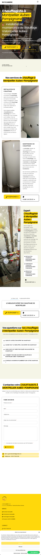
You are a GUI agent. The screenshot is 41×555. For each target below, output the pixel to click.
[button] (39, 532)
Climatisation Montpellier (8, 514)
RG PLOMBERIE (5, 504)
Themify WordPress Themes (18, 505)
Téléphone (6, 414)
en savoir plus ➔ (30, 281)
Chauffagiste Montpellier (8, 516)
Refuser (20, 546)
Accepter (20, 543)
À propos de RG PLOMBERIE (8, 519)
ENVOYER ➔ (9, 447)
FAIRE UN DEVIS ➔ (30, 48)
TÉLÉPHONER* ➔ (11, 47)
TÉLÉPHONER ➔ (12, 197)
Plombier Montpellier (7, 511)
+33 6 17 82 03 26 (6, 528)
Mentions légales (17, 553)
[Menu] (37, 2)
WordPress (9, 505)
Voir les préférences (20, 550)
